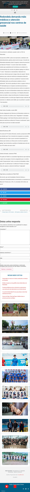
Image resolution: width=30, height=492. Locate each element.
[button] (15, 12)
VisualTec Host (21, 474)
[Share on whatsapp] (15, 203)
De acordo (15, 6)
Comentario (3, 229)
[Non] (28, 4)
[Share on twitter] (15, 192)
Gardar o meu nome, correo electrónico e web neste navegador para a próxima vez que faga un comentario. (13, 266)
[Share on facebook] (15, 189)
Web (1, 258)
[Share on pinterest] (15, 199)
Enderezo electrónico (5, 252)
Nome (2, 247)
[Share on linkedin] (15, 196)
